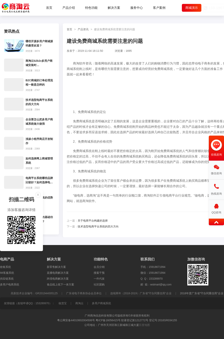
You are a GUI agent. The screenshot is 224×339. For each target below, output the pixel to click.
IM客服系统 (7, 272)
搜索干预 (99, 272)
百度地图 (144, 324)
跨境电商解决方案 (58, 278)
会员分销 (99, 266)
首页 (49, 7)
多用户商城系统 (101, 303)
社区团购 (99, 284)
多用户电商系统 (9, 284)
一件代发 (99, 278)
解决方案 (114, 7)
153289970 (156, 278)
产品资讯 (83, 29)
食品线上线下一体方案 (60, 284)
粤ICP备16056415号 (108, 320)
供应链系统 (7, 278)
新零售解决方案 (56, 266)
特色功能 (91, 7)
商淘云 (79, 303)
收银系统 (5, 266)
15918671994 (157, 266)
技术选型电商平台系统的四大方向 (98, 226)
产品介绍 (68, 7)
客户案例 (159, 7)
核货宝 (63, 303)
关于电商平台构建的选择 (93, 220)
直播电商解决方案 (58, 272)
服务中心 (136, 7)
